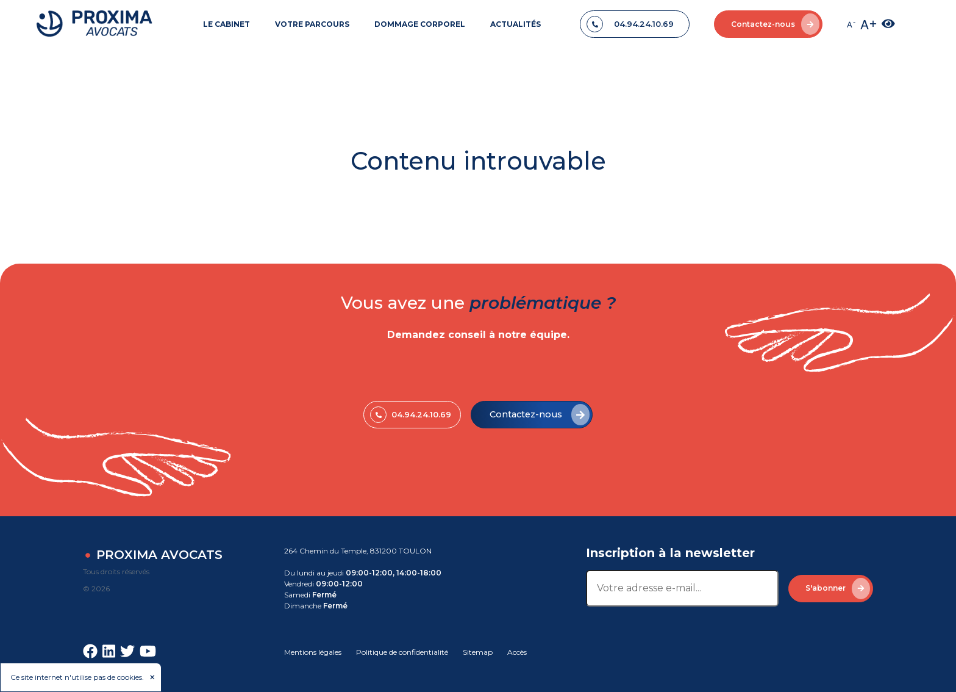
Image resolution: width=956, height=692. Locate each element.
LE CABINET (226, 24)
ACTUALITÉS (515, 24)
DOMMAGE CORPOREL (419, 24)
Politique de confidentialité (402, 652)
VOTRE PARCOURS (312, 24)
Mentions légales (312, 652)
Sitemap (478, 652)
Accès (517, 652)
